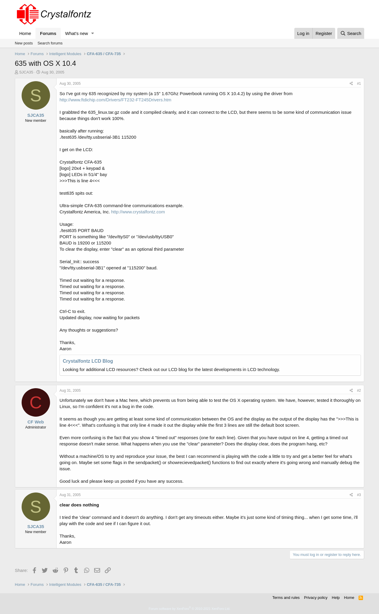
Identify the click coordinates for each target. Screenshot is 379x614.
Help (336, 597)
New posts (24, 43)
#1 (359, 83)
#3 (359, 495)
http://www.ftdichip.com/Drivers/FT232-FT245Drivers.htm (115, 99)
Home (25, 33)
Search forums (50, 43)
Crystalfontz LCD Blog (88, 361)
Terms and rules (286, 597)
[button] (93, 33)
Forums (48, 33)
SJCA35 (26, 72)
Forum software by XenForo (189, 608)
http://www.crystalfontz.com (138, 211)
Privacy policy (315, 597)
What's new (76, 33)
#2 (359, 390)
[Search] (350, 33)
